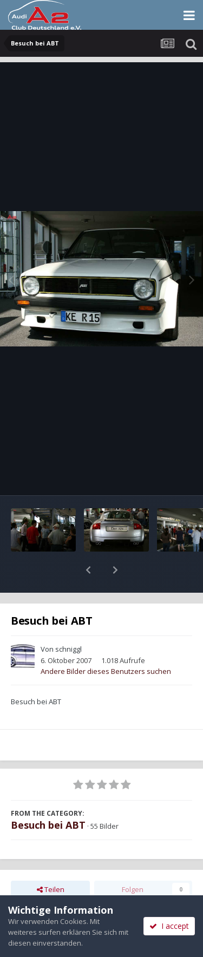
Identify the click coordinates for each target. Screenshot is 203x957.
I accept (169, 926)
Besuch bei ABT (48, 796)
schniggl (68, 621)
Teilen (50, 861)
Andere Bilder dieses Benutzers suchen (106, 643)
